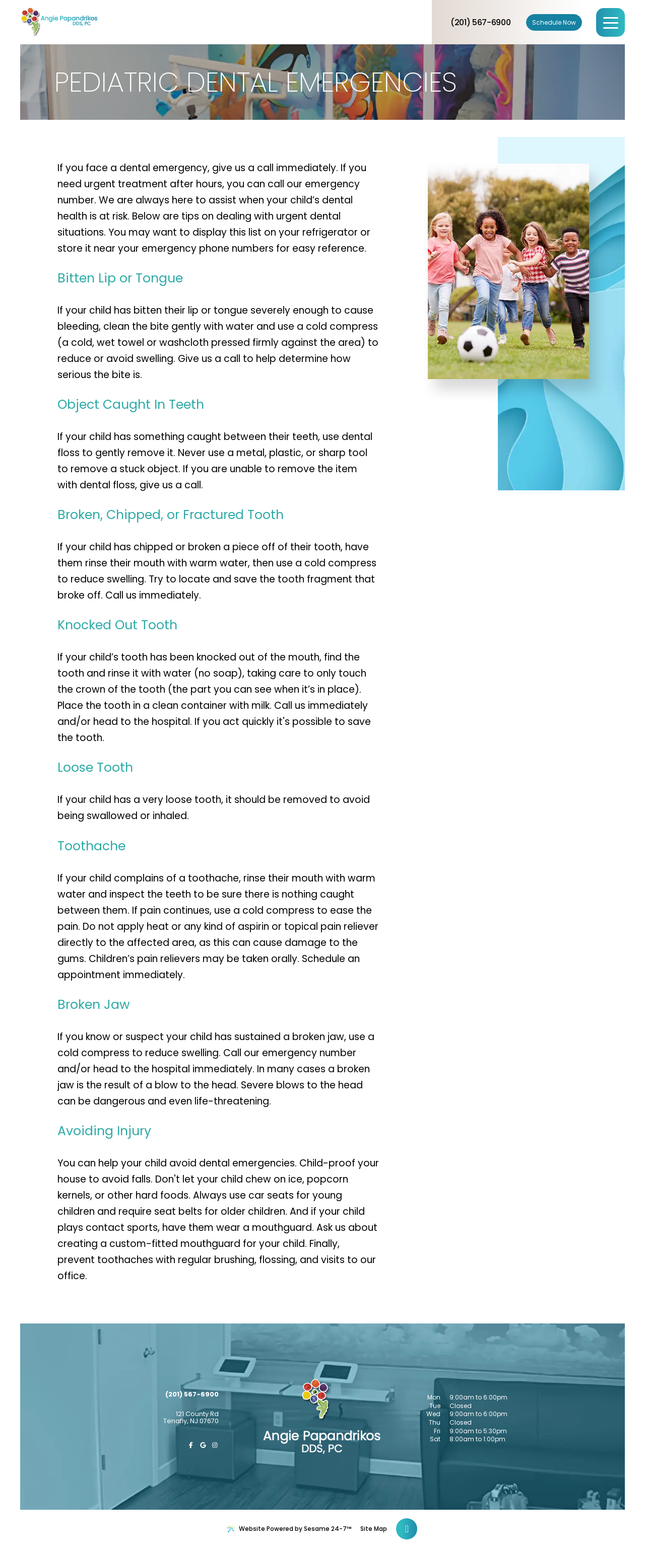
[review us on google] (203, 1445)
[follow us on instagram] (215, 1445)
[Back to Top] (407, 1529)
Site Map (373, 1528)
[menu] (610, 22)
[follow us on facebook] (191, 1445)
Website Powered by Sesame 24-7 (289, 1528)
